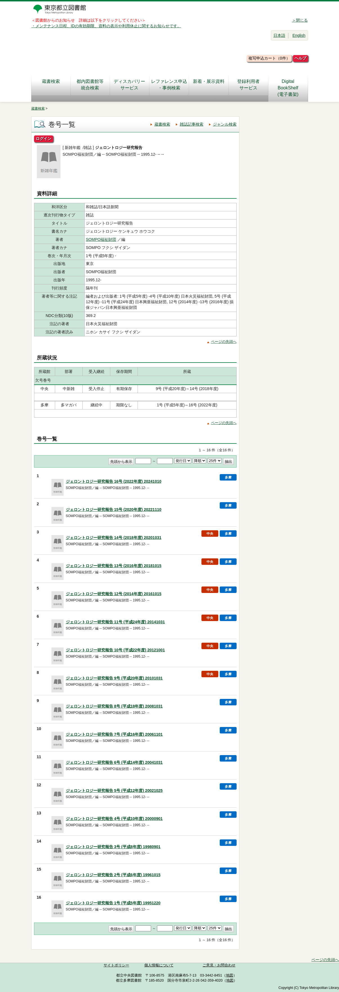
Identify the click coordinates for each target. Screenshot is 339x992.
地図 (229, 975)
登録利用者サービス (248, 84)
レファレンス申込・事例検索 (169, 84)
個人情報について (159, 965)
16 (39, 897)
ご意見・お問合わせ (219, 965)
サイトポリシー (116, 965)
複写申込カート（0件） (269, 58)
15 (39, 869)
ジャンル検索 (225, 124)
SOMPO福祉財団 (101, 239)
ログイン (43, 138)
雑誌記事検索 (191, 124)
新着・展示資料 (208, 84)
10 (39, 728)
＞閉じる (300, 20)
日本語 (279, 35)
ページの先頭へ (224, 341)
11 (39, 757)
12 (39, 785)
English (299, 35)
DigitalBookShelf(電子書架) (287, 88)
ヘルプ (300, 58)
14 (39, 841)
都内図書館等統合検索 (90, 84)
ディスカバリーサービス (129, 84)
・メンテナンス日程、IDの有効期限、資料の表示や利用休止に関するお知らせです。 (106, 26)
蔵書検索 (51, 84)
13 (39, 813)
